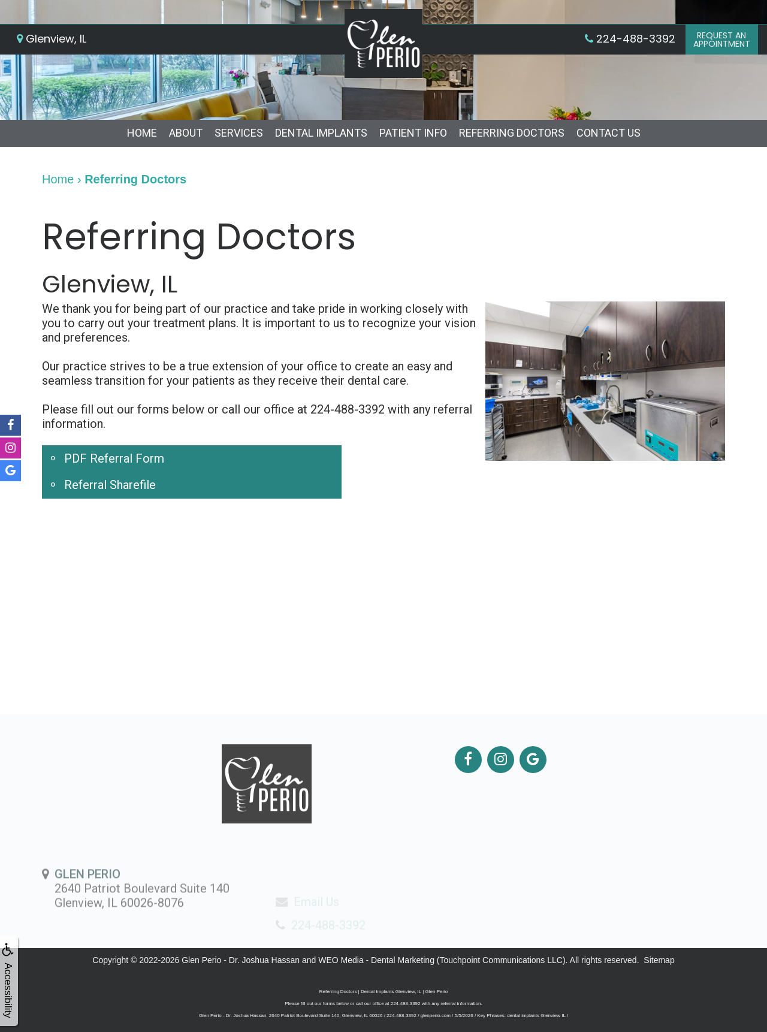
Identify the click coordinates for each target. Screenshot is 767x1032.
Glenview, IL (51, 38)
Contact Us (608, 132)
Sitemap (659, 960)
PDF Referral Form (114, 458)
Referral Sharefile (110, 485)
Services (239, 132)
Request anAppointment (721, 39)
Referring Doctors (511, 132)
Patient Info (413, 132)
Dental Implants (321, 132)
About (186, 132)
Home (142, 132)
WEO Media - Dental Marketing (376, 960)
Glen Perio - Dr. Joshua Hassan (241, 960)
